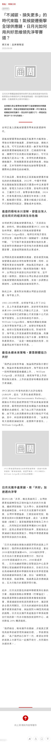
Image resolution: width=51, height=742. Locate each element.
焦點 (4, 4)
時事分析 (12, 4)
